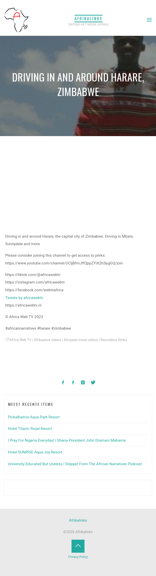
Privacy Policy (78, 557)
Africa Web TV (20, 340)
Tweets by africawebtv (24, 298)
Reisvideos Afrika (113, 340)
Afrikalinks (88, 18)
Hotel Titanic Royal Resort (30, 428)
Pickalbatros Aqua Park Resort (34, 417)
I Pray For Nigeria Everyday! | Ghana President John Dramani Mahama (67, 440)
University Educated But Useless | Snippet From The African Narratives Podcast (75, 464)
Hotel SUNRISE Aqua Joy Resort (35, 452)
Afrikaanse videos (47, 340)
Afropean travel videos (81, 340)
